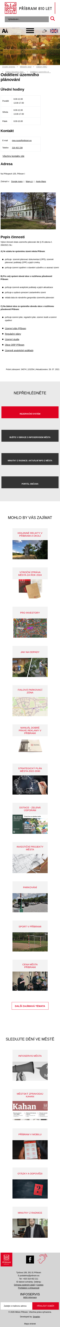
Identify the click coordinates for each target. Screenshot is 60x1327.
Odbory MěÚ (41, 67)
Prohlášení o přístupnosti (28, 1288)
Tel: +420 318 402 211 (28, 1279)
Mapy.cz (29, 181)
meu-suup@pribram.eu (22, 140)
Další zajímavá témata (30, 1006)
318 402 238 (17, 148)
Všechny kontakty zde (13, 156)
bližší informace (30, 1297)
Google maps (17, 181)
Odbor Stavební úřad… (15, 72)
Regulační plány (13, 334)
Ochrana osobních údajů (24, 1285)
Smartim (36, 1317)
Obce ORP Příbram (14, 345)
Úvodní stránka (8, 67)
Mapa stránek (30, 1324)
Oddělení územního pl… (40, 72)
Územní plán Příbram (15, 328)
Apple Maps (41, 181)
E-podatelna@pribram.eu (28, 1275)
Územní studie (12, 339)
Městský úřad (25, 67)
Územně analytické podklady (19, 350)
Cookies (39, 1285)
